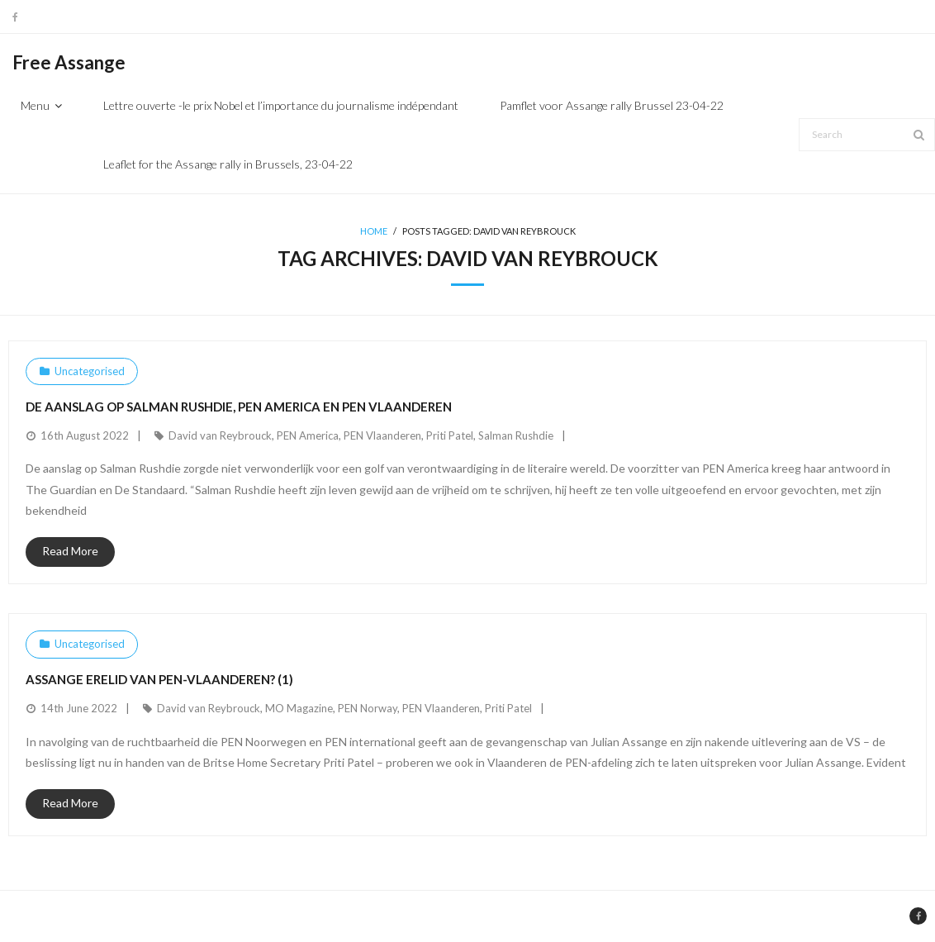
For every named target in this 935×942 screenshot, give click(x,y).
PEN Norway (367, 708)
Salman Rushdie (515, 435)
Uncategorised (90, 371)
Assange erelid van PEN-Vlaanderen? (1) (159, 679)
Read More (70, 551)
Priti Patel (449, 435)
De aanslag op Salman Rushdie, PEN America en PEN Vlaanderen (239, 406)
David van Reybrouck (220, 435)
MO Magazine (299, 708)
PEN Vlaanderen (382, 435)
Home (373, 231)
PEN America (308, 435)
